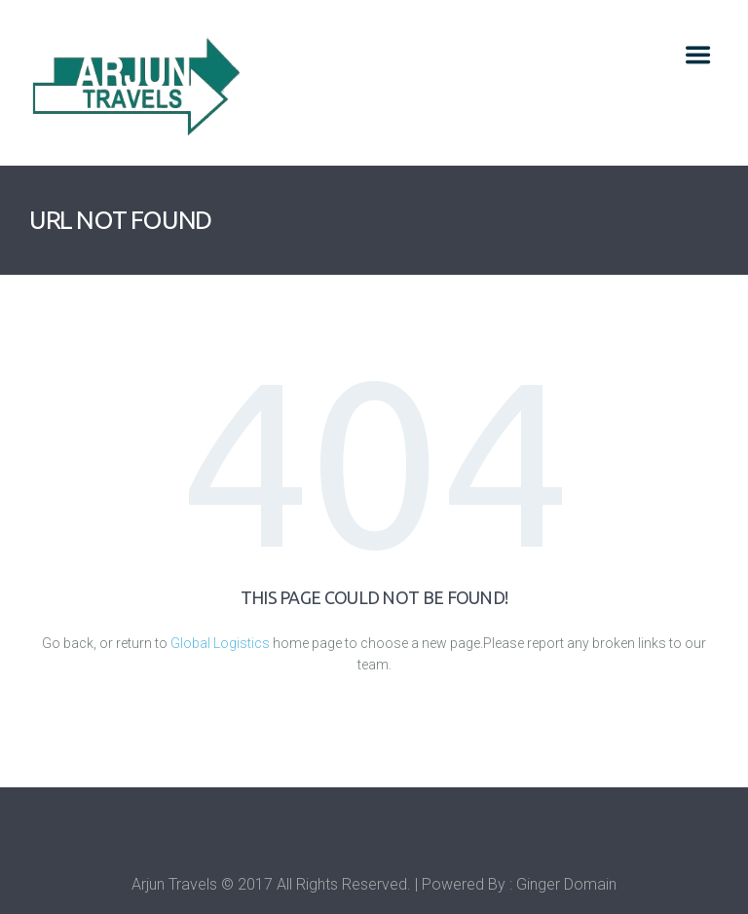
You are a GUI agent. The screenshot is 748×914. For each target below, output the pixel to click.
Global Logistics (220, 643)
